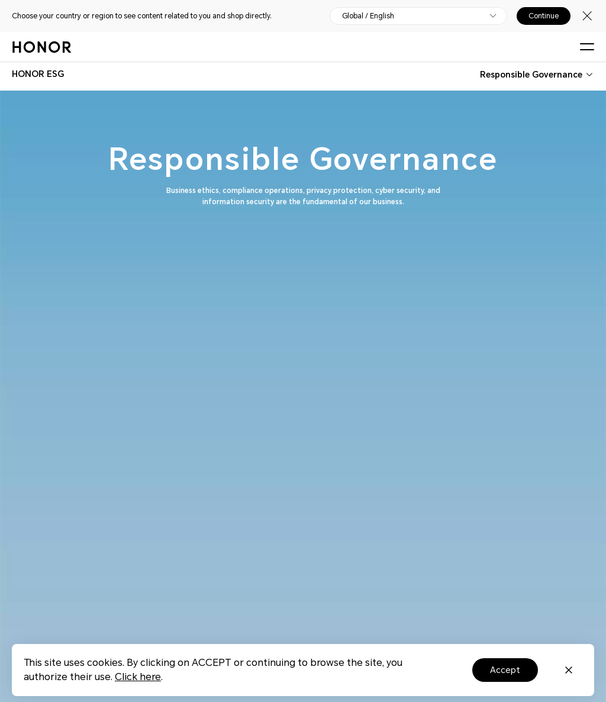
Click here (138, 676)
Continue (543, 16)
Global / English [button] (368, 16)
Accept (505, 670)
